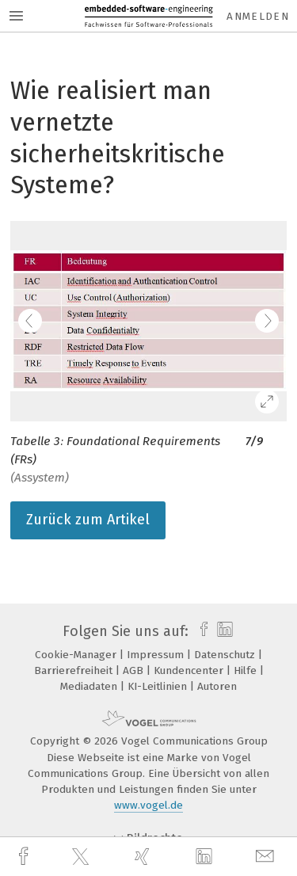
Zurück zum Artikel (88, 519)
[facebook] (25, 856)
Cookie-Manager (77, 654)
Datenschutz (226, 654)
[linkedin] (206, 857)
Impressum (157, 654)
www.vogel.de (148, 805)
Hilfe (247, 670)
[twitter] (82, 857)
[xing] (144, 856)
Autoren (217, 686)
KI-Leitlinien (159, 686)
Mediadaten (90, 686)
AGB (135, 670)
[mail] (267, 856)
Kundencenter (190, 670)
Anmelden (258, 16)
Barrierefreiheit (75, 670)
